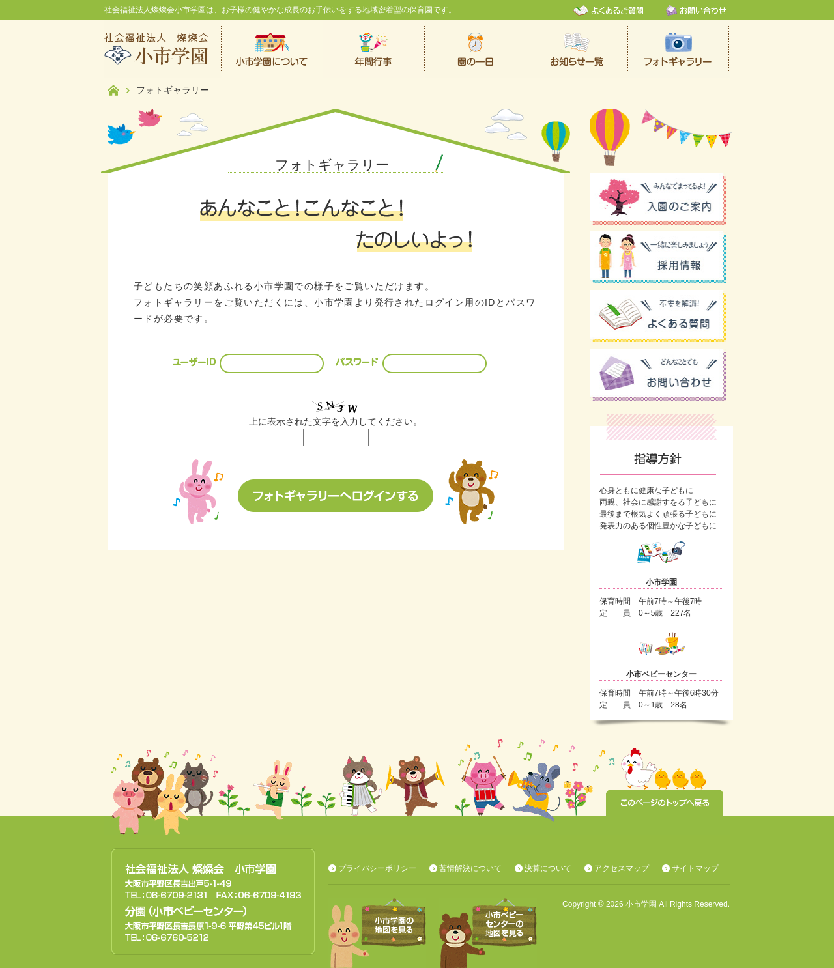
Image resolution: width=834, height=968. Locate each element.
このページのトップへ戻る (664, 803)
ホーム (113, 90)
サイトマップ (695, 868)
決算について (548, 868)
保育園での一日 (475, 49)
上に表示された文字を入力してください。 (335, 421)
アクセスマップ (621, 868)
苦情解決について (470, 868)
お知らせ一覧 (577, 49)
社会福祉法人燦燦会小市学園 (163, 49)
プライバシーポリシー (377, 868)
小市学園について (272, 49)
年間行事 (374, 49)
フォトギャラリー (679, 49)
